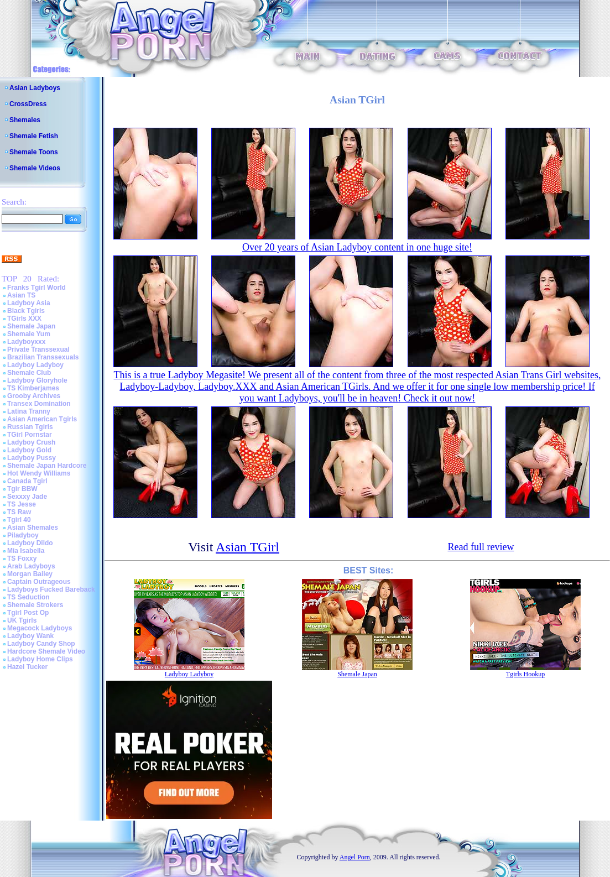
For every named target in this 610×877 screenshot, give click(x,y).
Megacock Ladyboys (39, 628)
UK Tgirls (22, 620)
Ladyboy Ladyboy (35, 365)
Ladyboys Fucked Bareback (51, 589)
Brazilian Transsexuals (43, 357)
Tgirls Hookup (525, 674)
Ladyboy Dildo (30, 543)
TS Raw (19, 512)
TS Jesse (21, 504)
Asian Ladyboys (34, 88)
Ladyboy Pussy (31, 458)
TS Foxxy (22, 558)
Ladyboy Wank (30, 636)
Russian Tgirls (30, 427)
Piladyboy (23, 535)
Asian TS (21, 295)
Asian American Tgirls (42, 419)
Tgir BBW (22, 489)
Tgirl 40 (19, 520)
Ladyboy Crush (31, 442)
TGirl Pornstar (29, 435)
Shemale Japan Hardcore (46, 465)
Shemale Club (29, 373)
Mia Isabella (25, 551)
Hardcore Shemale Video (46, 651)
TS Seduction (28, 597)
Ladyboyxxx (26, 342)
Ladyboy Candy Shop (41, 644)
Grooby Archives (33, 396)
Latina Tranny (28, 411)
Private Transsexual (38, 349)
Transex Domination (39, 404)
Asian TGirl (247, 547)
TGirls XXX (24, 318)
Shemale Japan (31, 326)
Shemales (24, 120)
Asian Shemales (32, 527)
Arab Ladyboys (31, 566)
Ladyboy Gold (29, 450)
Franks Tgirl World (36, 287)
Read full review (480, 546)
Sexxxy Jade (27, 496)
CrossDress (27, 104)
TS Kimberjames (33, 388)
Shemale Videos (34, 168)
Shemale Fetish (33, 136)
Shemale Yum (28, 334)
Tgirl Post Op (28, 613)
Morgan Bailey (30, 574)
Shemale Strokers (35, 605)
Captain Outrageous (39, 582)
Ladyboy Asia (28, 303)
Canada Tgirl (27, 481)
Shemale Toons (33, 152)
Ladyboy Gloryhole (37, 380)
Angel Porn (355, 857)
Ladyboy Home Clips (40, 659)
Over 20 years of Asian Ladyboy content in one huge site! (357, 247)
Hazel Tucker (27, 667)
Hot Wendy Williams (38, 473)
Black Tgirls (26, 311)
